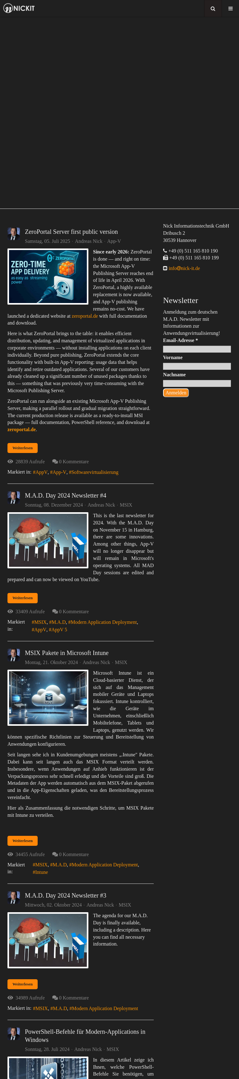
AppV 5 (59, 629)
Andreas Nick (88, 241)
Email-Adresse (180, 340)
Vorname (173, 357)
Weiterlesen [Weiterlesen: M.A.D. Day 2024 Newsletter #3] (22, 984)
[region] (119, 113)
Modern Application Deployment (104, 622)
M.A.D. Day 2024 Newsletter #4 (65, 495)
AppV (41, 472)
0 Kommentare (74, 461)
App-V (114, 241)
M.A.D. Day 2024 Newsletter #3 (65, 895)
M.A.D (59, 622)
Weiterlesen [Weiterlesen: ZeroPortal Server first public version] (22, 448)
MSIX (126, 505)
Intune (41, 872)
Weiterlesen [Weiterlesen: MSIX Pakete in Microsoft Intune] (22, 840)
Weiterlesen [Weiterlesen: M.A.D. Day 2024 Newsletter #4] (22, 597)
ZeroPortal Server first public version (71, 231)
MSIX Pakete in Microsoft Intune (67, 652)
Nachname (174, 374)
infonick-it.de (183, 268)
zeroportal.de (85, 316)
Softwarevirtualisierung (94, 472)
